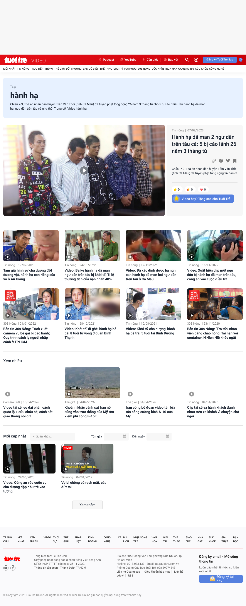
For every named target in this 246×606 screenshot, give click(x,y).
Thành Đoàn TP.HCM (73, 568)
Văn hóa (154, 539)
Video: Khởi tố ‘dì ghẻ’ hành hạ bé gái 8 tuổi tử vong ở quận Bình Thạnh (90, 333)
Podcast (106, 60)
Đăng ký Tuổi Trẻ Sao (220, 59)
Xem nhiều (12, 361)
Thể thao (106, 68)
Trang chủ (7, 539)
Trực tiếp (36, 68)
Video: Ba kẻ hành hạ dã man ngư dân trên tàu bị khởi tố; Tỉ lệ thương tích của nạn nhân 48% (89, 274)
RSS (130, 575)
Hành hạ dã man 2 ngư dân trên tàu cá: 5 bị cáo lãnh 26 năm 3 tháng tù (204, 144)
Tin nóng (23, 68)
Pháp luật (77, 539)
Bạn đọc (235, 539)
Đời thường (74, 68)
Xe (119, 537)
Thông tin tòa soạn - (47, 568)
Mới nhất (9, 68)
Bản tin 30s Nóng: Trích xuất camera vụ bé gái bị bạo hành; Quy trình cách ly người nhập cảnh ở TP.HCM (26, 335)
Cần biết (150, 60)
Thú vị (48, 68)
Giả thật (224, 539)
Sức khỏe (201, 68)
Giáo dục (189, 539)
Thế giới (59, 68)
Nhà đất (200, 539)
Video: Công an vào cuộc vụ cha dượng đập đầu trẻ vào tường (24, 486)
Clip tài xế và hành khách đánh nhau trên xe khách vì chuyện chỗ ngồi (213, 411)
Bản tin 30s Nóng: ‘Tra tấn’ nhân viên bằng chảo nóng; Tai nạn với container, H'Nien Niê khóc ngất (212, 333)
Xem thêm (87, 505)
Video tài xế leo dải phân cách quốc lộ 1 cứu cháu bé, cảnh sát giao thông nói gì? (27, 411)
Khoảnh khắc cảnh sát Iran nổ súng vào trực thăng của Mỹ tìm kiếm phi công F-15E (89, 411)
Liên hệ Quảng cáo (128, 571)
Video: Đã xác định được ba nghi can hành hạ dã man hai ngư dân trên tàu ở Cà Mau (151, 274)
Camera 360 (186, 68)
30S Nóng (144, 68)
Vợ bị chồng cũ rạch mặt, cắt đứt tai (83, 484)
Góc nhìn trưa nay (164, 68)
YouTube (128, 60)
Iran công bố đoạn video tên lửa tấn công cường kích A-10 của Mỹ (150, 411)
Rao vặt (170, 60)
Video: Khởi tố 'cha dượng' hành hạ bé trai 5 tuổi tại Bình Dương (150, 331)
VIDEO (38, 61)
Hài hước (130, 68)
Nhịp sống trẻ (140, 539)
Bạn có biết (90, 68)
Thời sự (56, 539)
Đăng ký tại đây (225, 579)
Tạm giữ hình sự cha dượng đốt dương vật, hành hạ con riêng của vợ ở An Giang (29, 274)
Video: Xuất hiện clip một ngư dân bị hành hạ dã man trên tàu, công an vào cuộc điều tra (211, 274)
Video (47, 537)
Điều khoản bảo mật (157, 571)
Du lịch (126, 539)
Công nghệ (216, 68)
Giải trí (118, 68)
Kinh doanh (92, 539)
